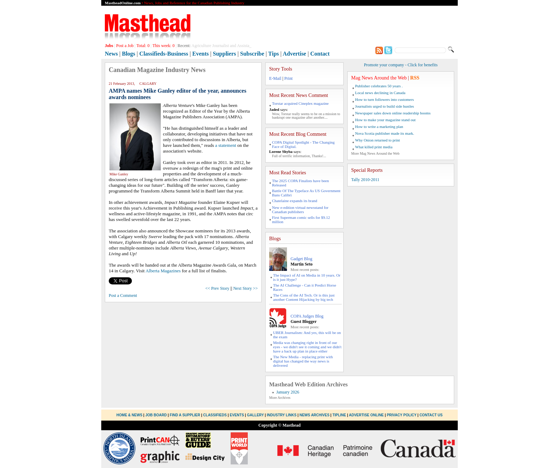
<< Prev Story (217, 288)
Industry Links (281, 415)
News (111, 54)
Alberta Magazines (163, 270)
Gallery (255, 415)
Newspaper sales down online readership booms (393, 113)
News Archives (314, 415)
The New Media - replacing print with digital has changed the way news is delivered (303, 361)
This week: (164, 45)
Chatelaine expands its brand (294, 201)
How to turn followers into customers (384, 99)
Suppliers (224, 54)
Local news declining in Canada (380, 93)
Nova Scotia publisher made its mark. (384, 133)
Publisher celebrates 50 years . (378, 86)
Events (200, 54)
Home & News (130, 415)
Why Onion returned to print (377, 140)
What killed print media (374, 147)
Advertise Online (366, 415)
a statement (225, 145)
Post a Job (125, 45)
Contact (319, 54)
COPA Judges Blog (307, 316)
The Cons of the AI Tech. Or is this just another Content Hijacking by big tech (304, 297)
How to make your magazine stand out (385, 120)
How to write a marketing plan (379, 126)
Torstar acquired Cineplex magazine (300, 103)
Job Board (156, 415)
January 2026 (287, 392)
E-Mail (275, 78)
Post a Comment (123, 295)
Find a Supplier (185, 415)
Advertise (294, 54)
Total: (143, 45)
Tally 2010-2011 (365, 179)
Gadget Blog (301, 258)
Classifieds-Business (163, 54)
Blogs (128, 54)
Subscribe (252, 54)
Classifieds (215, 415)
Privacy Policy (401, 415)
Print (288, 78)
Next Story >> (245, 288)
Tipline (339, 415)
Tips (273, 54)
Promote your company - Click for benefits (401, 64)
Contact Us (431, 415)
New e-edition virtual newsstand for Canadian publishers (300, 209)
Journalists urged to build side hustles (384, 106)
